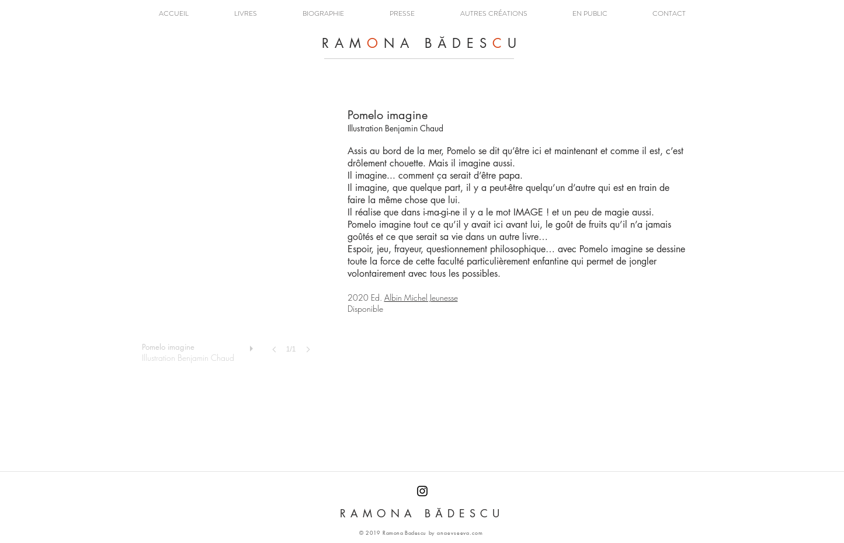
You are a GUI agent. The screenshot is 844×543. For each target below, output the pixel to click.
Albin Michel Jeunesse (421, 297)
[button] (245, 13)
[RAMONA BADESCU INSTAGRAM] (422, 491)
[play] (253, 345)
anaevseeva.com (460, 532)
